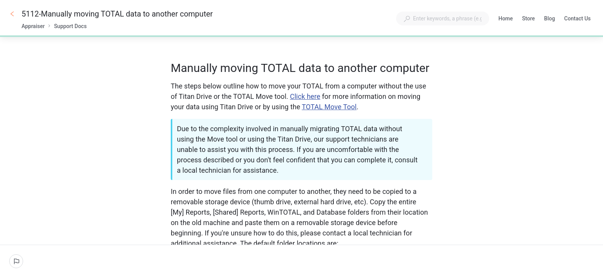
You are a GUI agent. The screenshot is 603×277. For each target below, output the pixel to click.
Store (528, 19)
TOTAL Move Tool (329, 107)
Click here (305, 96)
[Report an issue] (16, 261)
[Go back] (12, 13)
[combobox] (442, 18)
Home (505, 19)
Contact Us (577, 19)
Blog (549, 19)
